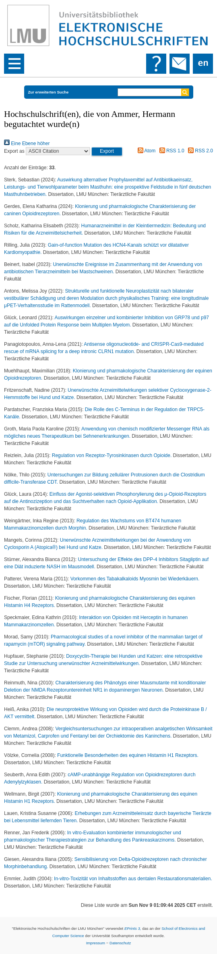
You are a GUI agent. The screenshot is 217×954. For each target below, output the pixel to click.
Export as (14, 151)
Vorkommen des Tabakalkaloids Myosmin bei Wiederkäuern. (135, 579)
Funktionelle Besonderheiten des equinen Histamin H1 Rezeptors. (127, 755)
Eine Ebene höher (27, 143)
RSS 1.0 (170, 151)
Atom (145, 151)
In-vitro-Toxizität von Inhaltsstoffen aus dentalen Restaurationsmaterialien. (133, 878)
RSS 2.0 (199, 151)
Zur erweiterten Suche (48, 92)
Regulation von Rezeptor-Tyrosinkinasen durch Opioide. (112, 455)
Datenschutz (120, 943)
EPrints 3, (132, 928)
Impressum (95, 943)
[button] (106, 151)
